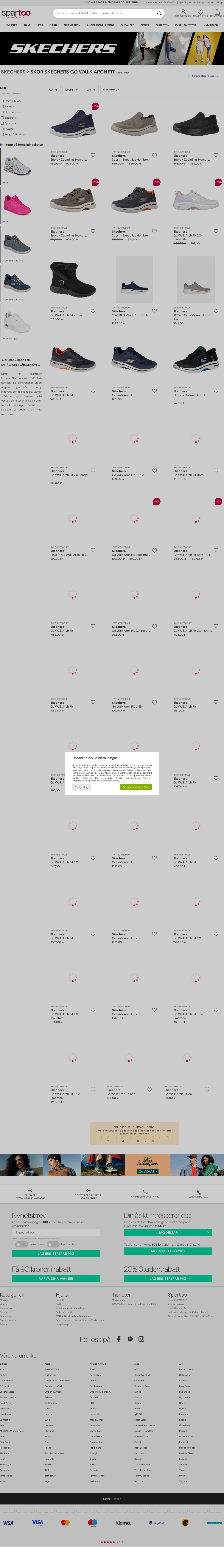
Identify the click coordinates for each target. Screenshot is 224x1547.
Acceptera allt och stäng (136, 787)
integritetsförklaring (109, 780)
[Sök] (159, 13)
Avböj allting (81, 787)
